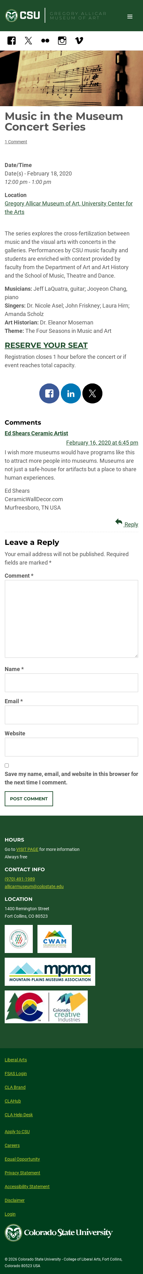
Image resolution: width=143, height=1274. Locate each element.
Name (14, 669)
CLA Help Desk (19, 1114)
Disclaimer (15, 1200)
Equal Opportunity (22, 1159)
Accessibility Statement (27, 1186)
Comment (19, 575)
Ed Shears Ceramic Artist (36, 433)
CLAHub (13, 1101)
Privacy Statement (22, 1172)
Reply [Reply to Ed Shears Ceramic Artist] (125, 522)
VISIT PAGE (27, 849)
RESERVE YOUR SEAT (46, 345)
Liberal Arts (16, 1059)
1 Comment (16, 141)
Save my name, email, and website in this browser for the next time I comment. (71, 778)
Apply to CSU (17, 1131)
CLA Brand (15, 1087)
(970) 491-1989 (20, 878)
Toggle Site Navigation (129, 16)
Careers (12, 1145)
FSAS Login (16, 1073)
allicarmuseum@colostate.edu (34, 886)
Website (15, 733)
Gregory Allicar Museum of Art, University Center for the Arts (69, 207)
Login (10, 1214)
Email (14, 701)
